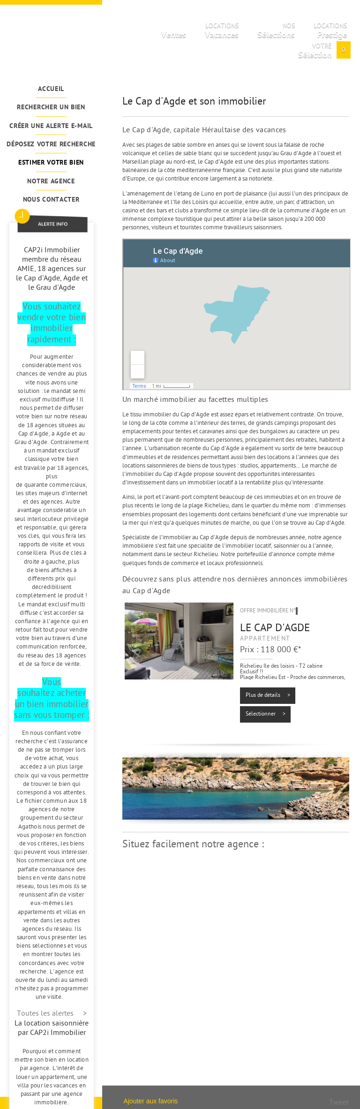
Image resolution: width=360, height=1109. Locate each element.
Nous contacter (51, 200)
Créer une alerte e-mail (51, 126)
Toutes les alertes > (52, 1014)
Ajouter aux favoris (150, 1101)
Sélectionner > (265, 714)
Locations (222, 32)
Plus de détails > (268, 695)
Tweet (339, 1103)
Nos (276, 32)
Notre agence (51, 182)
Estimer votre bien (51, 163)
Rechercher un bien (51, 108)
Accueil (51, 89)
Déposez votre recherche (51, 145)
